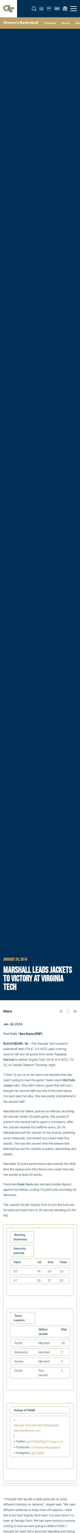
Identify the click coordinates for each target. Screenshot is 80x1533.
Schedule (50, 23)
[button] (34, 9)
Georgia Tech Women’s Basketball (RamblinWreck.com (35, 1427)
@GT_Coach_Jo (52, 1441)
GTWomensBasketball (45, 1447)
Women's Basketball (20, 22)
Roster (65, 23)
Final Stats (10, 1033)
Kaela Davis (25, 1184)
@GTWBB (33, 1441)
